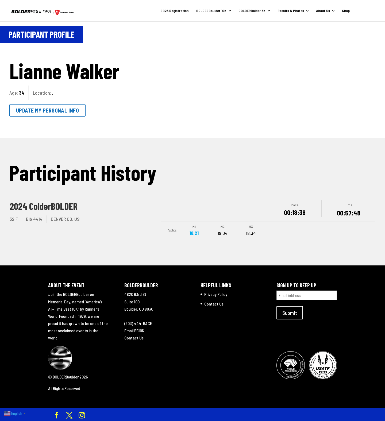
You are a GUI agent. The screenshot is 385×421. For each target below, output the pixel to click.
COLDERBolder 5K (251, 11)
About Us (323, 11)
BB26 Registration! (175, 11)
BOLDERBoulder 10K (211, 11)
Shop (346, 11)
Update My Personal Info (47, 110)
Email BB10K (134, 330)
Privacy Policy (215, 293)
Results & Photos (291, 11)
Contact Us (134, 337)
